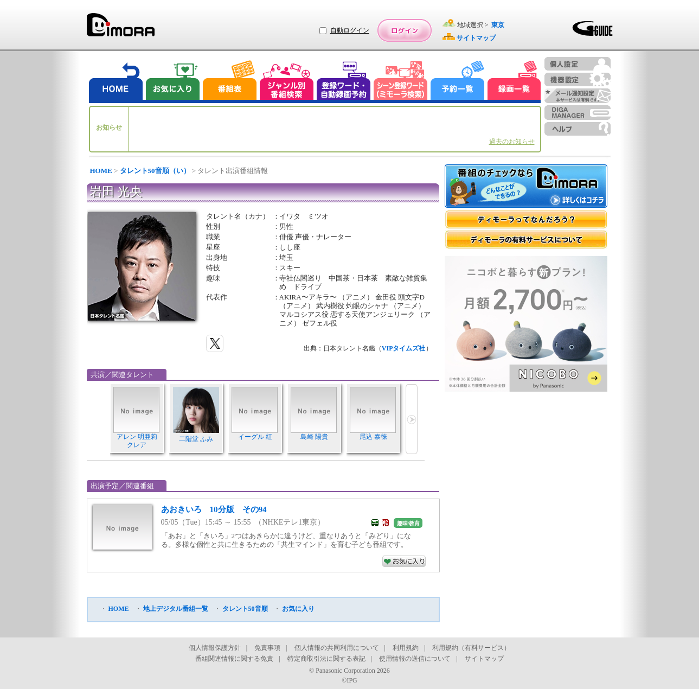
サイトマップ (484, 658)
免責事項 (267, 648)
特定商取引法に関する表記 (326, 658)
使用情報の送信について (415, 658)
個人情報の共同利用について (336, 648)
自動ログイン (349, 30)
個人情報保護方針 (215, 648)
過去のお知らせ (512, 141)
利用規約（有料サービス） (471, 648)
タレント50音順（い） (155, 171)
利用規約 (406, 648)
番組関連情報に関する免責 (234, 658)
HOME (101, 171)
